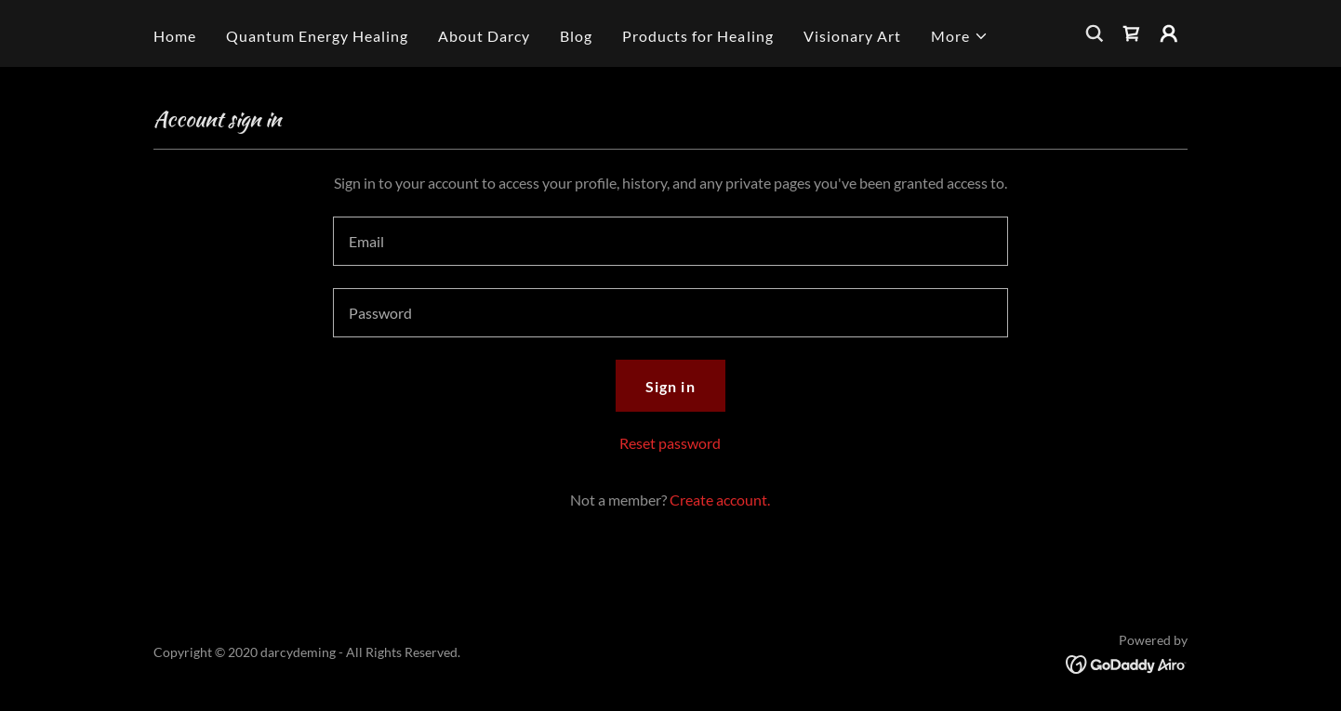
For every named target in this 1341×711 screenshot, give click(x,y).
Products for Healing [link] (697, 36)
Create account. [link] (720, 499)
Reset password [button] (670, 443)
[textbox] (670, 241)
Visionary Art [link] (852, 36)
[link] (1131, 33)
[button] (960, 36)
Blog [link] (576, 36)
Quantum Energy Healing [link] (317, 36)
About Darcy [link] (484, 36)
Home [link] (174, 36)
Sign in (670, 386)
